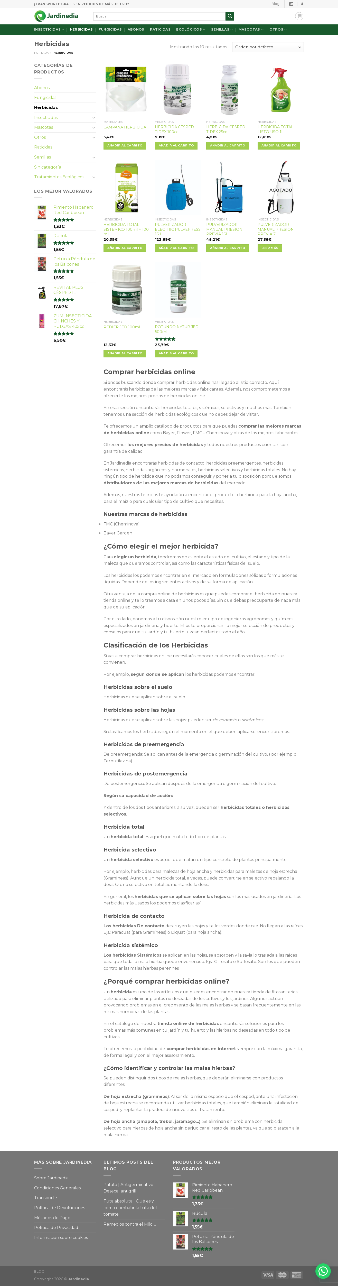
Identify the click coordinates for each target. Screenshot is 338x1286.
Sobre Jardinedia (51, 1178)
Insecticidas (49, 29)
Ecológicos (190, 29)
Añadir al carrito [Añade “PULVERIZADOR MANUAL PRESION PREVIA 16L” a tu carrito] (227, 248)
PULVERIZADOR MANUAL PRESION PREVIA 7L (276, 229)
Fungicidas (110, 29)
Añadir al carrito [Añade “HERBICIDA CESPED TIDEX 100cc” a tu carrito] (176, 145)
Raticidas (160, 29)
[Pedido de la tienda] (268, 47)
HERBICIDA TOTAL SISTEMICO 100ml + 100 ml (126, 229)
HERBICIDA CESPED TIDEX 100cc (174, 129)
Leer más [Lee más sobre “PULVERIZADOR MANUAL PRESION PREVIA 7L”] (269, 248)
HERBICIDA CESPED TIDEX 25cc (225, 129)
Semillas (222, 29)
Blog (275, 4)
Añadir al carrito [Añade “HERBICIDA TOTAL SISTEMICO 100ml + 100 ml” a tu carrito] (125, 248)
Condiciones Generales (57, 1188)
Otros (278, 29)
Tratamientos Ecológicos (59, 176)
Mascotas (251, 29)
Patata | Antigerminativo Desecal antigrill (128, 1188)
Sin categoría (47, 167)
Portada (41, 52)
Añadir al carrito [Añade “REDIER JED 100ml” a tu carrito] (125, 353)
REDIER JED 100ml (122, 327)
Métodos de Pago (52, 1217)
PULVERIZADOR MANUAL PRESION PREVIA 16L (224, 229)
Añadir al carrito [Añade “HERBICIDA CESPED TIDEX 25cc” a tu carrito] (227, 145)
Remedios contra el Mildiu (130, 1224)
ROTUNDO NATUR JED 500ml (177, 329)
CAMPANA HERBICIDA (125, 127)
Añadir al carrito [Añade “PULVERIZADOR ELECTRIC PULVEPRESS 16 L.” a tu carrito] (176, 248)
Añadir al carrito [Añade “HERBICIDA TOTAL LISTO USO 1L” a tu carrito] (279, 145)
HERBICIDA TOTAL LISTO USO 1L (275, 129)
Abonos (136, 29)
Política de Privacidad (56, 1227)
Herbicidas (81, 29)
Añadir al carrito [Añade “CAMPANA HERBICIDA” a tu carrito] (125, 145)
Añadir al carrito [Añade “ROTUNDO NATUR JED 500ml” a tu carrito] (176, 353)
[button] (323, 1271)
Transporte (45, 1197)
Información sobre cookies (61, 1237)
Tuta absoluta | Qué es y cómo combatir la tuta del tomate (130, 1208)
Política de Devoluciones (59, 1207)
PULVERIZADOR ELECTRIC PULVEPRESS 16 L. (178, 229)
